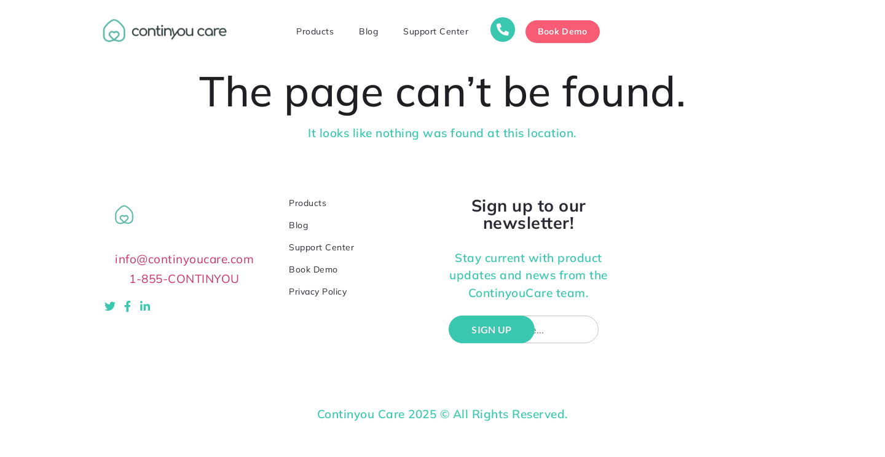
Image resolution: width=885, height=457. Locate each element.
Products (315, 31)
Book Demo (313, 269)
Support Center (435, 31)
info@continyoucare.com (184, 259)
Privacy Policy (318, 291)
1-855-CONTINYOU (184, 278)
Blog (368, 31)
